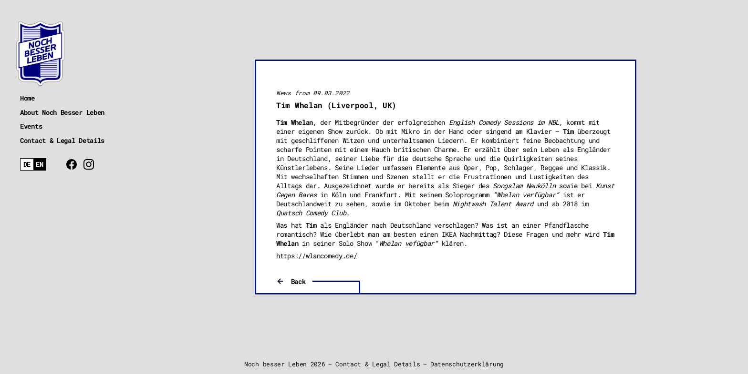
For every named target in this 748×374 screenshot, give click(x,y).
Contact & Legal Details (62, 140)
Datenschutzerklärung (467, 364)
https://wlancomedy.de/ (316, 255)
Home (27, 97)
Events (31, 126)
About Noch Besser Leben (62, 112)
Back (298, 281)
